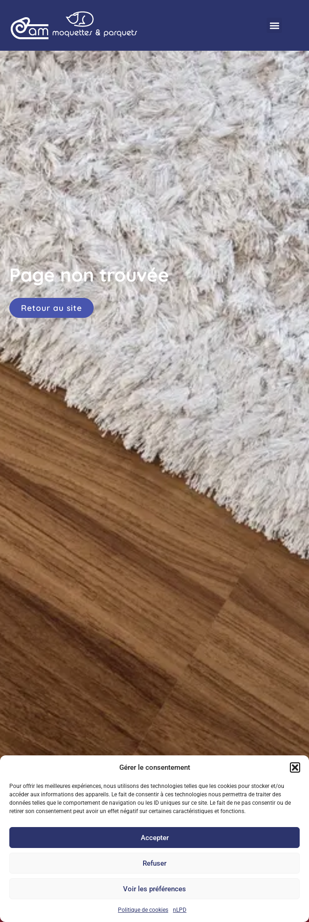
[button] (295, 767)
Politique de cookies (143, 910)
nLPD (179, 910)
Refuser (154, 863)
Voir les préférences (154, 889)
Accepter (155, 838)
